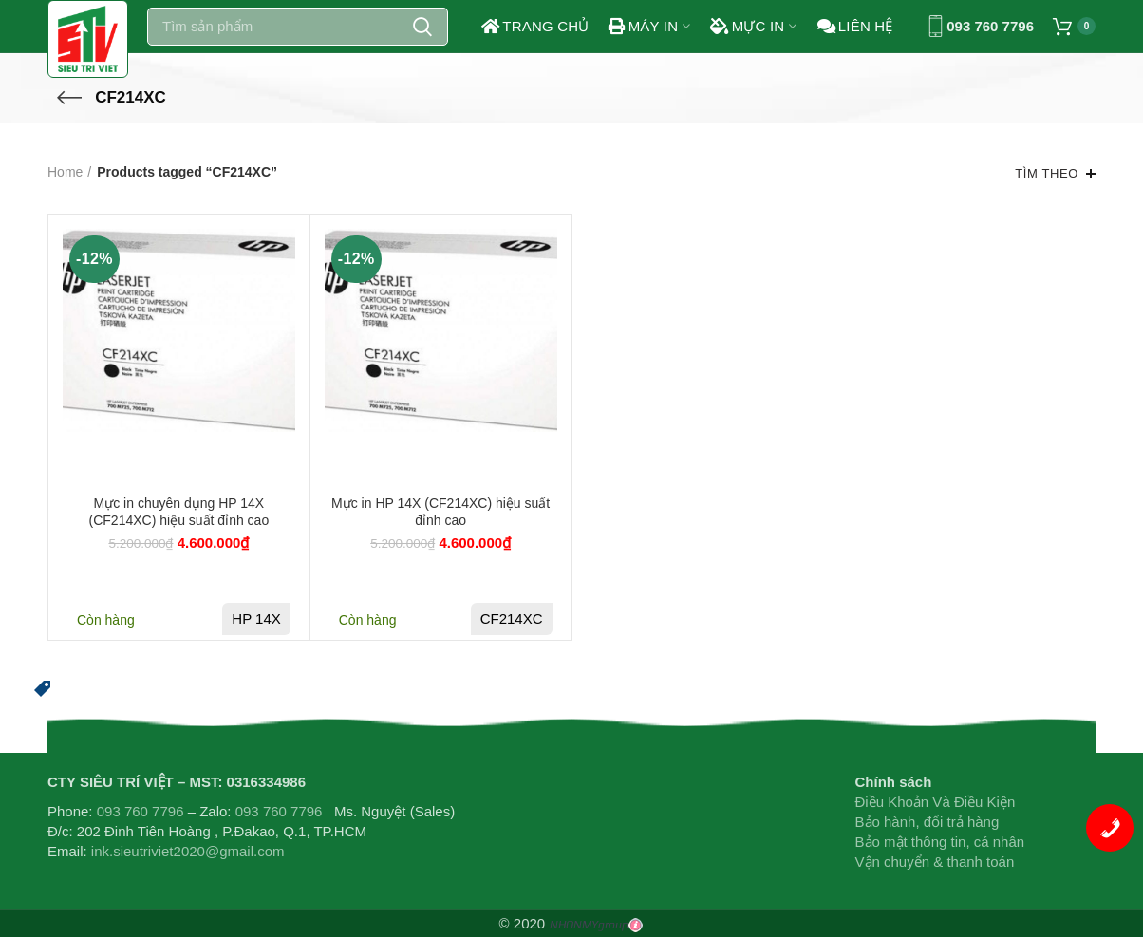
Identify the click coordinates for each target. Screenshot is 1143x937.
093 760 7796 (990, 26)
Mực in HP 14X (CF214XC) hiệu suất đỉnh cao (440, 512)
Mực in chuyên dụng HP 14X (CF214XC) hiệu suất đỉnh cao (179, 512)
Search (422, 27)
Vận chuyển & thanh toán (935, 861)
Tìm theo (1046, 173)
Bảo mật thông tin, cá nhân (940, 842)
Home (65, 171)
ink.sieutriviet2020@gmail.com (188, 851)
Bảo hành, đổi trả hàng (927, 822)
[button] (42, 686)
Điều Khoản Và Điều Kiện (935, 802)
